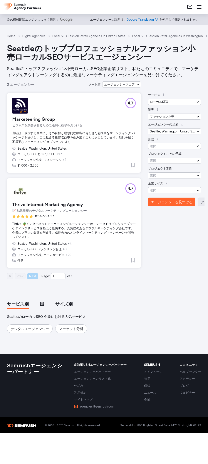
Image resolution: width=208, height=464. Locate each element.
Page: (46, 276)
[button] (121, 84)
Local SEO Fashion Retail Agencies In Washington (167, 36)
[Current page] (58, 276)
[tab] (18, 304)
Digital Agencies (33, 36)
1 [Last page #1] (71, 276)
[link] (189, 7)
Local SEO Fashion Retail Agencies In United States (88, 36)
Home (11, 36)
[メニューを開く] (199, 7)
